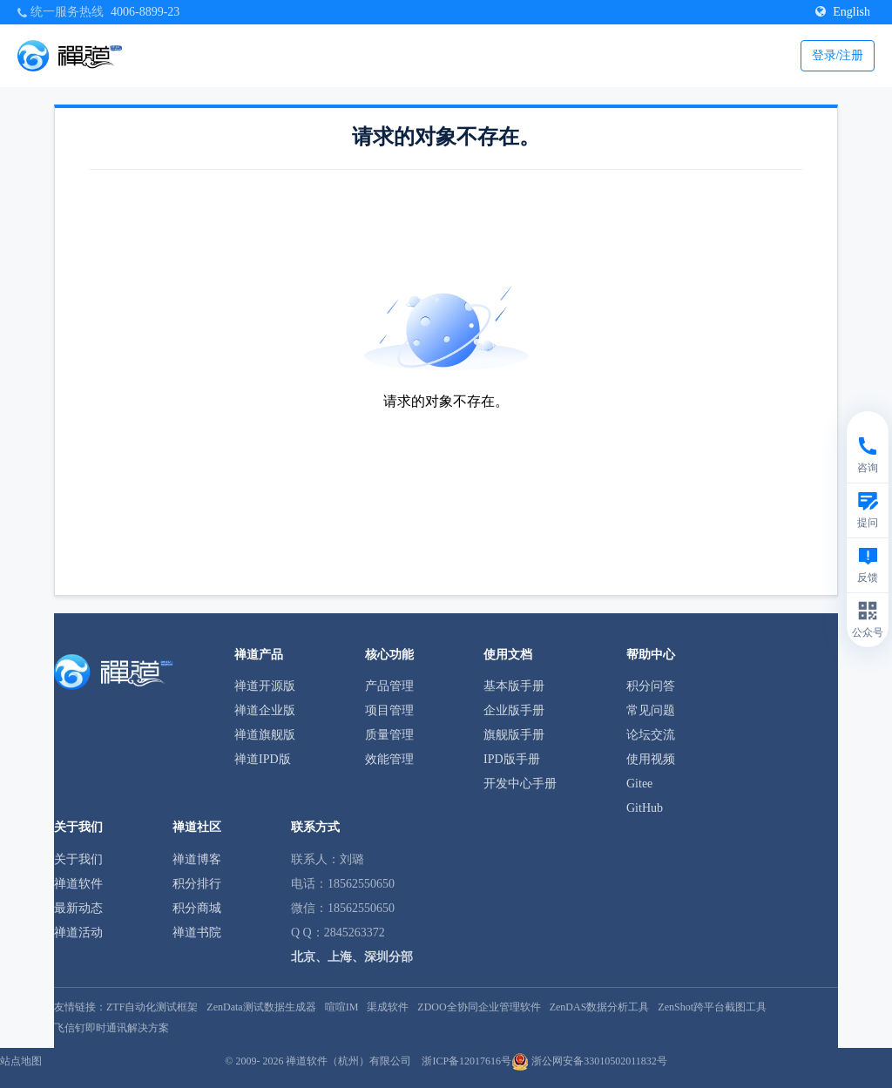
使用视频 (650, 759)
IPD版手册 (511, 759)
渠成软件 (388, 1007)
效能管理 (389, 759)
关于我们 (78, 859)
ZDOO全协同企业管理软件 (478, 1007)
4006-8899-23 (145, 11)
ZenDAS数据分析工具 (600, 1007)
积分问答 (650, 686)
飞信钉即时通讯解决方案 (111, 1028)
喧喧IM (342, 1007)
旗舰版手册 (513, 734)
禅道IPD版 (262, 759)
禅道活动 (78, 932)
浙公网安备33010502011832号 (589, 1061)
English (842, 11)
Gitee (639, 783)
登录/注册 (838, 55)
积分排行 (196, 883)
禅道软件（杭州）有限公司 (348, 1061)
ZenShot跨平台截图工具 (712, 1007)
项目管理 (389, 710)
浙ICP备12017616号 (466, 1061)
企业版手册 (513, 710)
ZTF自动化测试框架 (152, 1007)
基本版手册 (513, 686)
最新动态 (78, 908)
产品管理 (389, 686)
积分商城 (196, 908)
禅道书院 (196, 932)
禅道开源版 (264, 686)
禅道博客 (196, 859)
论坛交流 (650, 734)
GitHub (644, 807)
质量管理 (389, 734)
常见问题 (650, 710)
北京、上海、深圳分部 (352, 956)
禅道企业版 (264, 710)
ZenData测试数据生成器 (260, 1007)
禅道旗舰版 (264, 734)
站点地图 (21, 1061)
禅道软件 (78, 883)
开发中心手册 (520, 783)
